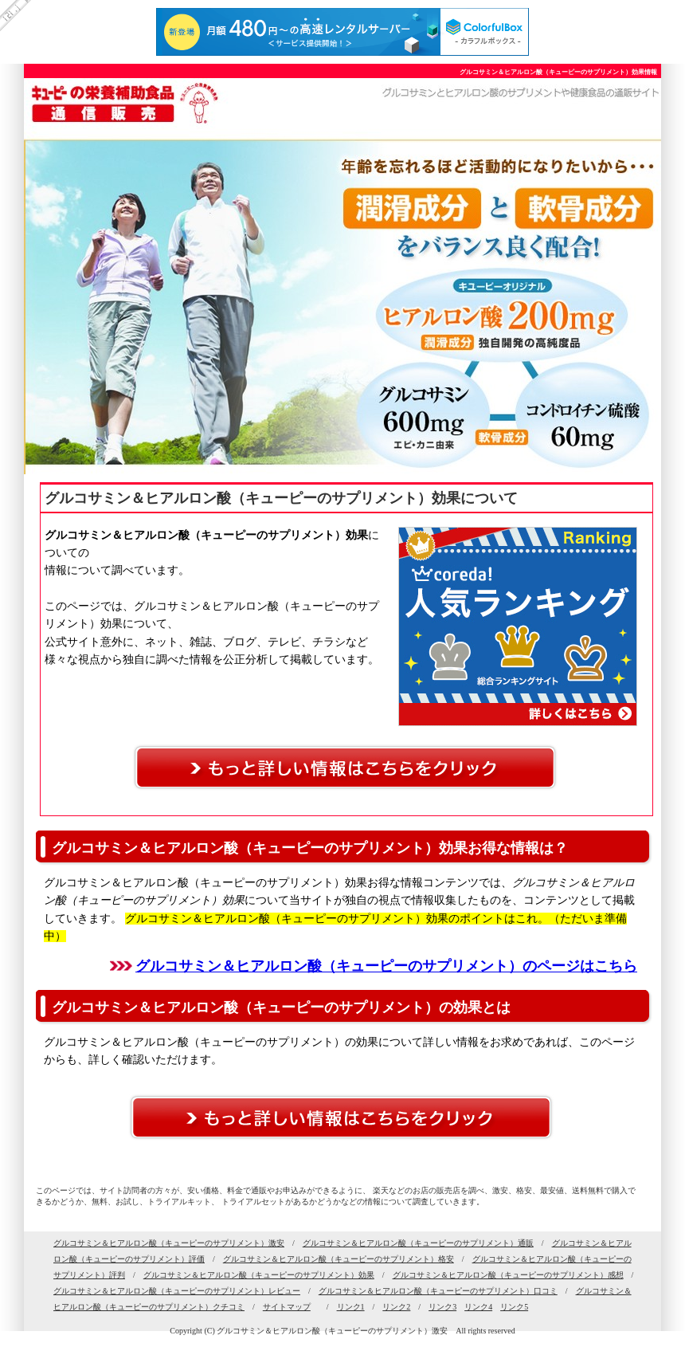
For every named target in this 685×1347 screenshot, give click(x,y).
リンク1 (351, 1306)
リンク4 (478, 1306)
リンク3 (442, 1306)
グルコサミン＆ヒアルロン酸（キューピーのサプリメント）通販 (418, 1243)
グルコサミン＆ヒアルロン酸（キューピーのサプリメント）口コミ (438, 1290)
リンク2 (396, 1306)
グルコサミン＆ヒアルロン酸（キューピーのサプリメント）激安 (168, 1243)
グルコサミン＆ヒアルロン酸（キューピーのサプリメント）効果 (258, 1274)
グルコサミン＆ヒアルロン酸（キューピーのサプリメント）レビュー (176, 1290)
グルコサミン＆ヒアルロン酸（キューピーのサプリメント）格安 (338, 1259)
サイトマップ (287, 1306)
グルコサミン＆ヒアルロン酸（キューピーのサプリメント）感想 (508, 1274)
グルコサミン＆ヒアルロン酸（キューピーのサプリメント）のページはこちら (386, 966)
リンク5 (514, 1306)
